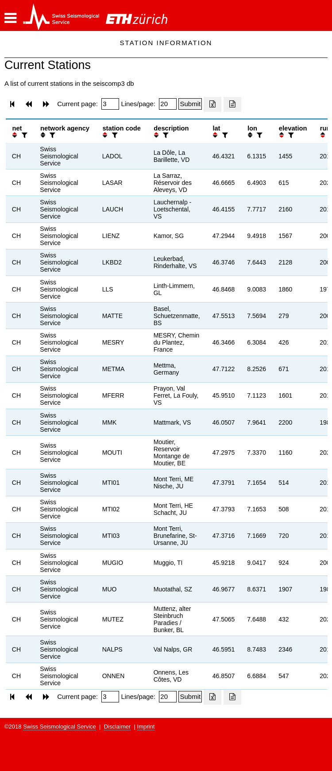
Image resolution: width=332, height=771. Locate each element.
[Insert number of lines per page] (168, 104)
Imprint (146, 726)
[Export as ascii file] (232, 104)
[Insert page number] (110, 104)
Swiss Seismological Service (59, 726)
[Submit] (190, 104)
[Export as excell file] (212, 104)
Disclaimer (117, 726)
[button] (10, 18)
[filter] (23, 135)
